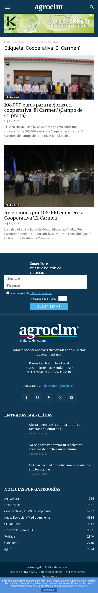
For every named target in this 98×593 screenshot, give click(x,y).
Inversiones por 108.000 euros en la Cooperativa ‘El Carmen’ (43, 215)
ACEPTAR (49, 590)
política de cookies (76, 586)
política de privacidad (41, 293)
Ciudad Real (12, 97)
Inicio (7, 41)
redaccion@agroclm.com (58, 386)
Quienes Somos (75, 572)
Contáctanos (49, 576)
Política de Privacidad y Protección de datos (36, 572)
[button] (7, 7)
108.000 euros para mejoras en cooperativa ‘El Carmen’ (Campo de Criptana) (43, 110)
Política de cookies (56, 567)
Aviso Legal (34, 567)
